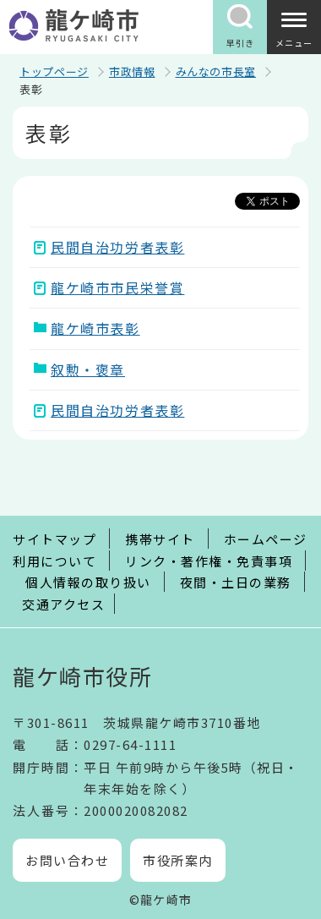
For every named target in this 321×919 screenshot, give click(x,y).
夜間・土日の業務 (235, 582)
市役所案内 (178, 860)
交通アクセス (63, 604)
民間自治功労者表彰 (117, 247)
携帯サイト (160, 539)
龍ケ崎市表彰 (95, 328)
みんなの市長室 (216, 71)
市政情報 (132, 71)
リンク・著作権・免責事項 (208, 561)
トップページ (54, 71)
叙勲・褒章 (88, 369)
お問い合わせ (67, 860)
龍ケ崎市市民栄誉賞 (117, 287)
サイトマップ (54, 539)
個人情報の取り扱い (88, 582)
